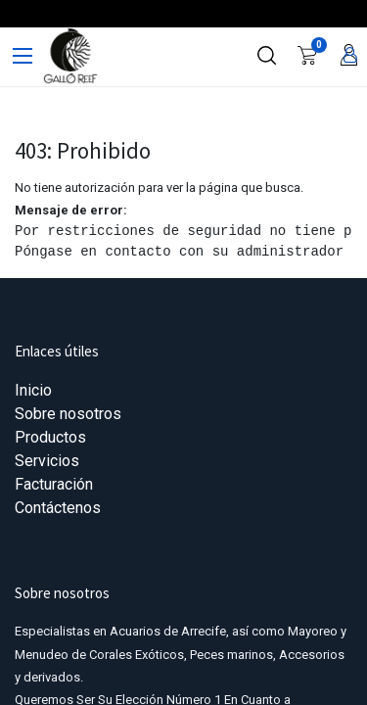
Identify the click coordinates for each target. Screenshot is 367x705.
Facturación (54, 484)
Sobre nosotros (68, 413)
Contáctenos (58, 507)
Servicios (47, 460)
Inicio (33, 390)
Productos (50, 437)
